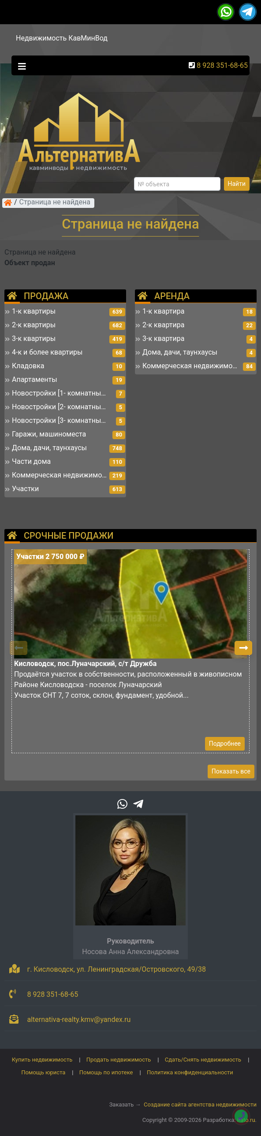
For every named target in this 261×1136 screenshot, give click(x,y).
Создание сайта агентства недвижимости (200, 1104)
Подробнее (225, 743)
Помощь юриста (43, 1072)
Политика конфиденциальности (190, 1072)
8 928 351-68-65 (222, 65)
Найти (237, 183)
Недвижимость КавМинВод (62, 38)
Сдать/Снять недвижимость (203, 1059)
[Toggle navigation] (19, 65)
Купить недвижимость (42, 1059)
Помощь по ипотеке (106, 1072)
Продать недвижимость (118, 1059)
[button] (243, 648)
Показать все (231, 771)
